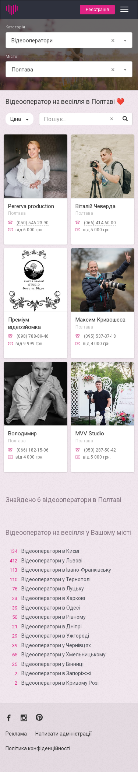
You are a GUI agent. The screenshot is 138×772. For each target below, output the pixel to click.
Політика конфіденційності (38, 748)
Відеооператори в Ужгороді (55, 636)
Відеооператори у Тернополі (56, 579)
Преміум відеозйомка (24, 323)
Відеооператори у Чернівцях (56, 645)
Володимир (22, 433)
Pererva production (31, 206)
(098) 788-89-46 (33, 336)
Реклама (16, 734)
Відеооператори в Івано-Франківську (66, 570)
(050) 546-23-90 (33, 222)
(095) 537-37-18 (100, 336)
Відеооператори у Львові (51, 561)
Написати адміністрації (63, 734)
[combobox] (69, 40)
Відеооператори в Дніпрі (51, 626)
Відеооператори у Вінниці (52, 664)
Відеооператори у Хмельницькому (63, 654)
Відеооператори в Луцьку (52, 589)
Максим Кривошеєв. (101, 319)
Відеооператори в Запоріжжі (56, 673)
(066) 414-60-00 (100, 222)
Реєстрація (97, 9)
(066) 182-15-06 (33, 450)
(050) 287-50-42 (100, 450)
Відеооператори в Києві (50, 551)
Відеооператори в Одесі (50, 608)
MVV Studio (89, 433)
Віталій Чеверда (95, 206)
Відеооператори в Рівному (53, 617)
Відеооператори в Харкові (53, 598)
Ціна (19, 119)
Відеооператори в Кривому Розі (60, 683)
